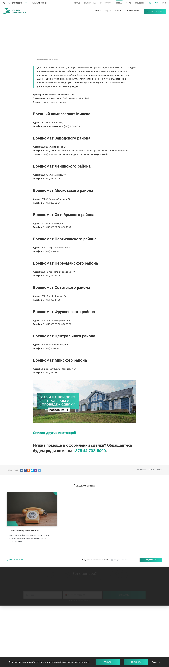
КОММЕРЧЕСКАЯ (90, 3)
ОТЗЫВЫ (140, 3)
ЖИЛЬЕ (77, 3)
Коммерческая (126, 11)
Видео (101, 11)
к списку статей (16, 559)
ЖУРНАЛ (119, 3)
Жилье (111, 11)
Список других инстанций (54, 433)
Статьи (91, 11)
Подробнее (156, 662)
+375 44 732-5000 (89, 450)
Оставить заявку (152, 11)
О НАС (128, 3)
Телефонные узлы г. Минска (24, 530)
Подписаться (151, 560)
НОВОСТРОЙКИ (106, 3)
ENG (164, 3)
